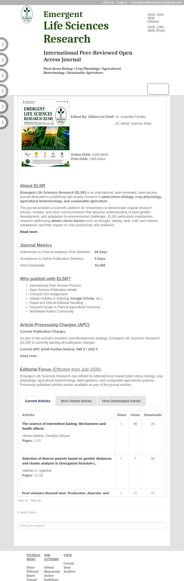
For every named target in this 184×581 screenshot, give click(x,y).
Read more (28, 232)
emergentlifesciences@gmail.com (157, 2)
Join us (109, 2)
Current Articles (37, 401)
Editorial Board (33, 573)
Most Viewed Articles (76, 401)
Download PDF (54, 447)
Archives (69, 571)
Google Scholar (82, 298)
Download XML (86, 447)
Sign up (35, 500)
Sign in (23, 500)
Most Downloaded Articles (121, 401)
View (29, 447)
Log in (123, 2)
